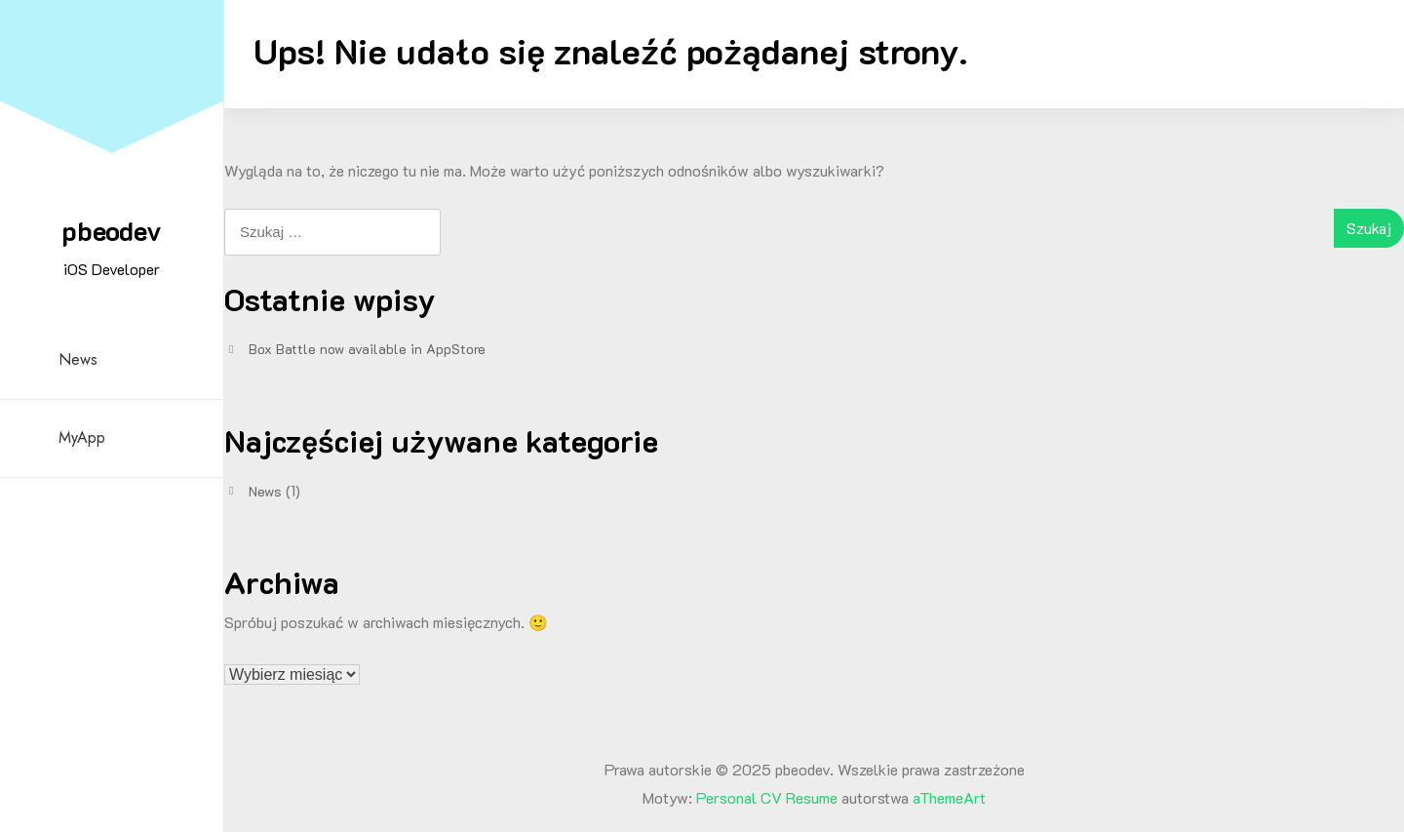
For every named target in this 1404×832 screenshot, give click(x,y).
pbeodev (111, 230)
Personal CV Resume (767, 797)
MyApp (81, 437)
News (78, 359)
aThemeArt (949, 797)
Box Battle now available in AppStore (367, 348)
